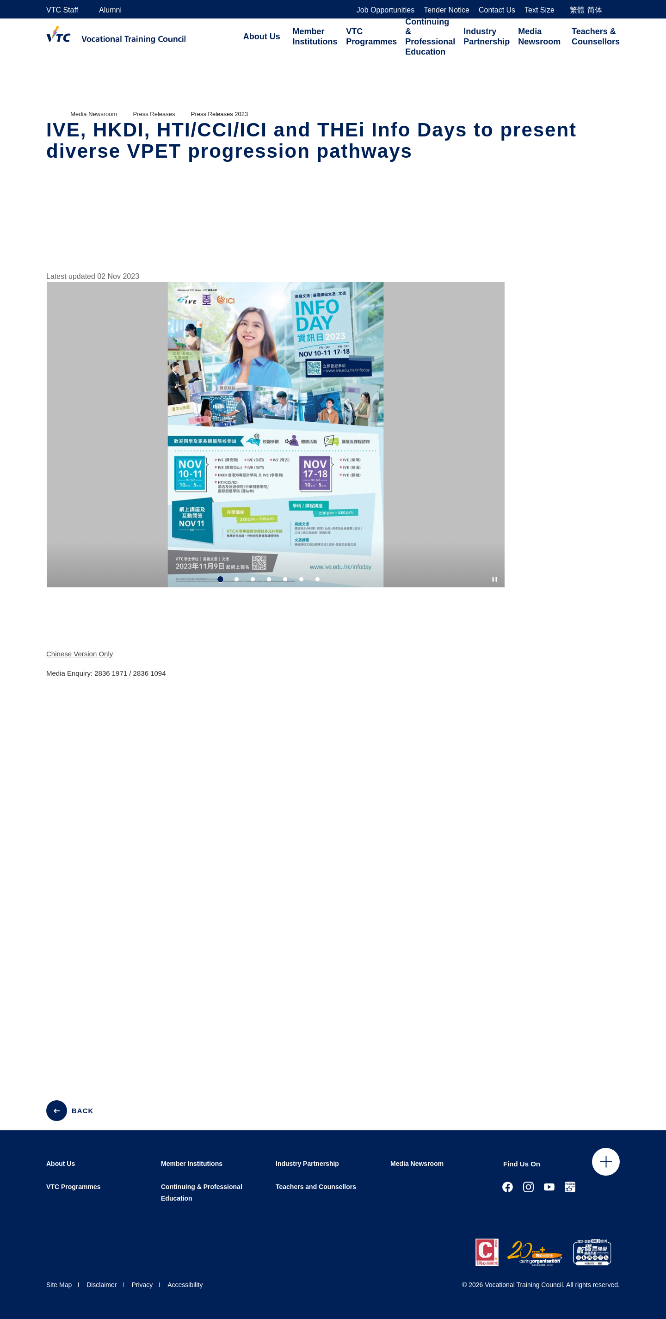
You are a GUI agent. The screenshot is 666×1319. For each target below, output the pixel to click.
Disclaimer (101, 1284)
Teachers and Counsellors (316, 1186)
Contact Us (497, 10)
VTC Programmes (371, 36)
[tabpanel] (275, 448)
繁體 (577, 10)
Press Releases (154, 114)
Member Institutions (315, 36)
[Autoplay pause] (494, 579)
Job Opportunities (385, 10)
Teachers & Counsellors (596, 36)
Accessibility (185, 1284)
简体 (594, 10)
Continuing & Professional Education (430, 36)
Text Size (539, 10)
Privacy (142, 1284)
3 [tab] (253, 579)
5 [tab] (285, 579)
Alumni (110, 10)
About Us (261, 36)
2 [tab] (236, 579)
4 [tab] (269, 579)
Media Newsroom (539, 36)
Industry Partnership (486, 36)
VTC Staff (62, 10)
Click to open (606, 1162)
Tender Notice (446, 10)
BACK (82, 1111)
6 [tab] (301, 579)
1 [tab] (220, 579)
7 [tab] (317, 579)
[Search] (616, 9)
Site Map (59, 1284)
